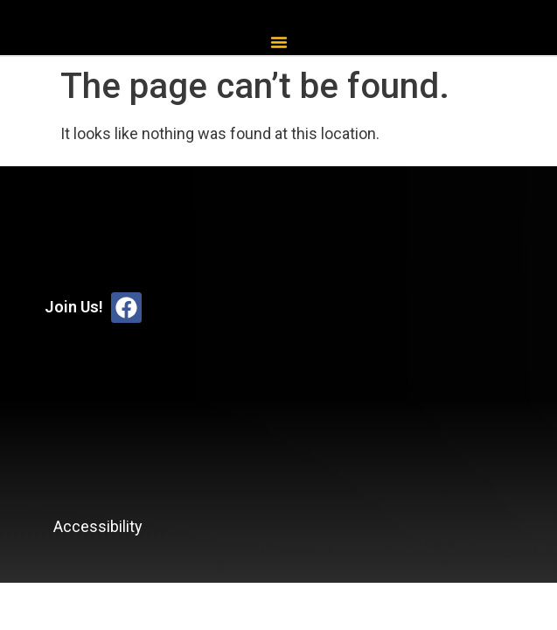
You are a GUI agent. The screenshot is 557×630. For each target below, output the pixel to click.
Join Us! (74, 307)
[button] (279, 42)
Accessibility (98, 526)
